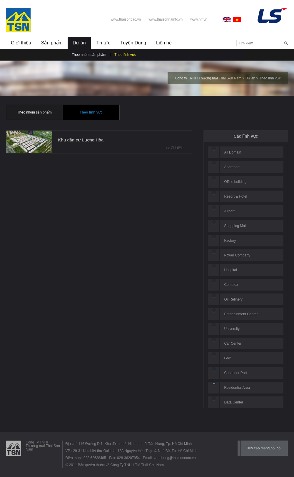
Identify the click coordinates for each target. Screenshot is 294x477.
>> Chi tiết (174, 148)
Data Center (233, 402)
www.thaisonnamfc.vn (165, 19)
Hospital (230, 270)
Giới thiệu (21, 42)
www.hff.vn (198, 19)
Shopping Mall (235, 226)
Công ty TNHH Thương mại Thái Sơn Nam (208, 78)
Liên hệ (164, 42)
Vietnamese (237, 19)
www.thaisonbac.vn (126, 19)
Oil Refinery (233, 299)
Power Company (237, 255)
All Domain (232, 152)
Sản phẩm (52, 42)
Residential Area (237, 388)
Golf (227, 358)
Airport (229, 211)
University (232, 329)
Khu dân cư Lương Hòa (80, 140)
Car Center (232, 343)
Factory (230, 241)
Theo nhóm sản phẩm (89, 55)
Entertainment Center (241, 314)
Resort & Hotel (235, 196)
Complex (231, 285)
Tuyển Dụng (133, 42)
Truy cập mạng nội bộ (263, 448)
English (228, 19)
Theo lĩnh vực (125, 55)
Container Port (235, 373)
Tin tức (103, 42)
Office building (235, 182)
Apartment (232, 167)
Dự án (79, 42)
